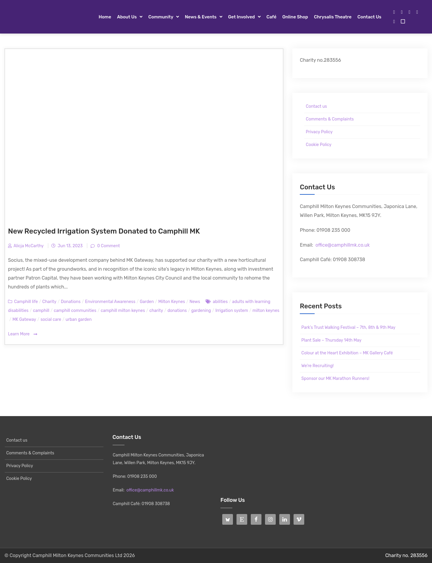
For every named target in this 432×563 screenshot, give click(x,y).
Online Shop (295, 17)
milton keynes (266, 310)
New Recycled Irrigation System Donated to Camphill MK (104, 231)
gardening (201, 310)
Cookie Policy (318, 144)
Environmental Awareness (110, 301)
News (195, 301)
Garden (147, 301)
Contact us (369, 17)
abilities (220, 301)
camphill (41, 310)
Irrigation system (231, 310)
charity (156, 310)
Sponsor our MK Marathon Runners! (335, 378)
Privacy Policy (319, 131)
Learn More (22, 334)
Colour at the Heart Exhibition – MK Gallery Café (347, 353)
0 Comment (108, 245)
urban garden (79, 319)
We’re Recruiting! (317, 365)
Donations (71, 301)
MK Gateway (24, 319)
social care (50, 319)
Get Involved (241, 17)
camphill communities (75, 310)
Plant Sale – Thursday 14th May (331, 340)
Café (272, 17)
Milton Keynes (171, 301)
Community (160, 17)
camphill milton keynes (123, 310)
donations (177, 310)
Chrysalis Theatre (332, 17)
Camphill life (26, 301)
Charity (49, 301)
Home (105, 17)
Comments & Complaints (330, 119)
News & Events (201, 17)
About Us (127, 17)
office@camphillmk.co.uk (343, 245)
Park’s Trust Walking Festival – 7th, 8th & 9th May (348, 327)
